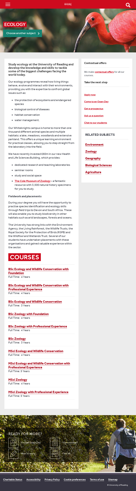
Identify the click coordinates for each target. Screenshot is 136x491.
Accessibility (33, 479)
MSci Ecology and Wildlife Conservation (35, 351)
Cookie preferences (75, 479)
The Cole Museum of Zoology (32, 181)
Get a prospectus (93, 108)
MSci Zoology (17, 380)
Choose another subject (21, 33)
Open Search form (128, 5)
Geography (93, 158)
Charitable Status (12, 479)
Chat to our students (95, 122)
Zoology (91, 151)
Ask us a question (93, 115)
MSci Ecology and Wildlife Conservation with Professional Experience (39, 365)
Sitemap (112, 479)
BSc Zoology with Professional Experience (37, 326)
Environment (94, 144)
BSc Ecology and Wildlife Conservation (35, 301)
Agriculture (93, 172)
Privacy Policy (52, 479)
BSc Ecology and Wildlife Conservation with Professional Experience (38, 287)
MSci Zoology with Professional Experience (38, 392)
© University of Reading (117, 485)
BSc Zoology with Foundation (28, 314)
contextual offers (104, 71)
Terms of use (97, 479)
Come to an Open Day (96, 101)
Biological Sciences (98, 165)
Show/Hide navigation (8, 4)
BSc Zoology (17, 339)
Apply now (90, 94)
